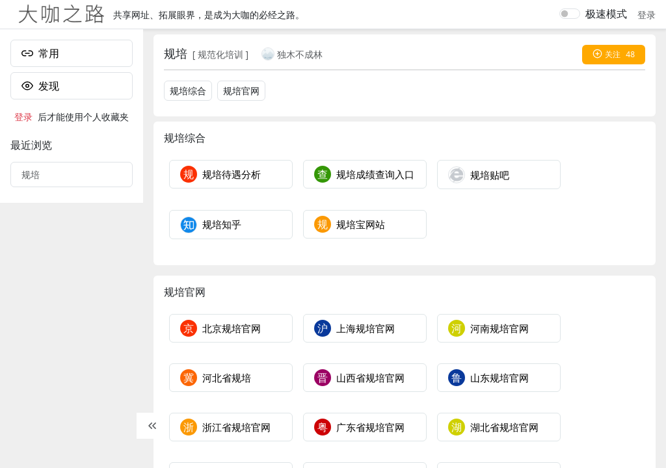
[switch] (569, 13)
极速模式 (606, 13)
